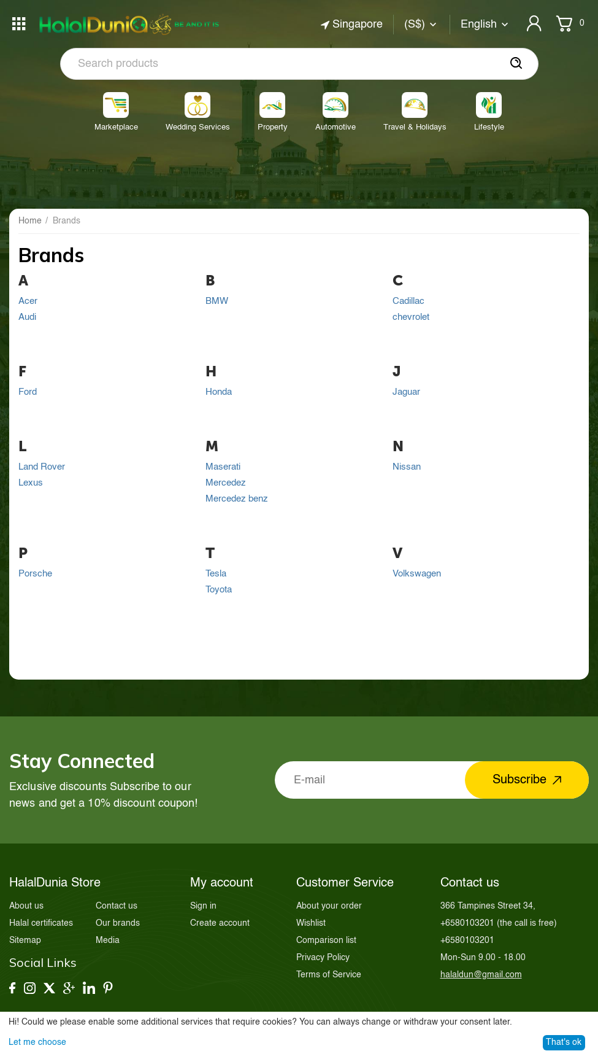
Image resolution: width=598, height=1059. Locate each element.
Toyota (218, 590)
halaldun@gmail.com (481, 975)
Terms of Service (328, 975)
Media (108, 940)
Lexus (30, 483)
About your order (329, 906)
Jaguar (406, 392)
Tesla (215, 574)
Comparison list (326, 940)
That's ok (563, 1042)
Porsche (35, 574)
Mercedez (225, 483)
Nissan (407, 467)
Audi (27, 317)
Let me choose (37, 1042)
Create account (220, 923)
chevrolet (411, 317)
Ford (27, 392)
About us (26, 906)
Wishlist (311, 923)
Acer (27, 301)
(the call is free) (498, 923)
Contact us (116, 906)
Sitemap (25, 940)
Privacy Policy (323, 957)
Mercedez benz (236, 499)
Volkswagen (417, 574)
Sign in (203, 906)
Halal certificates (41, 923)
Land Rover (41, 467)
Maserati (222, 467)
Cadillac (408, 301)
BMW (216, 301)
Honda (218, 392)
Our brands (118, 923)
